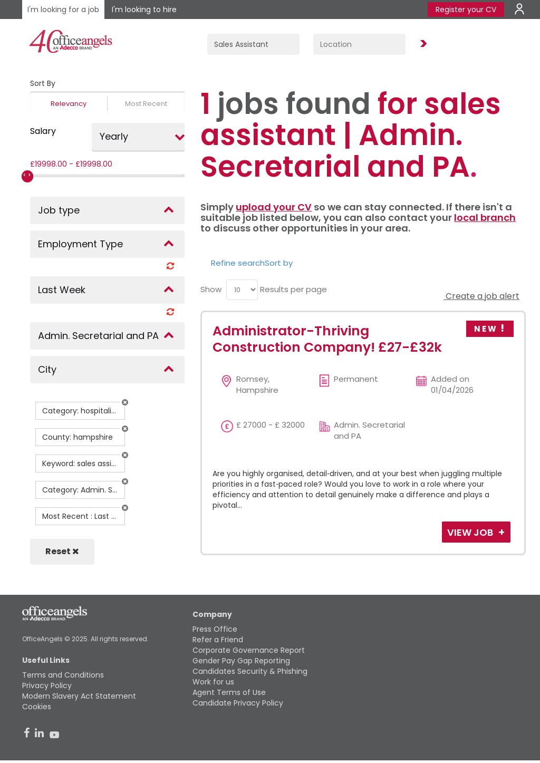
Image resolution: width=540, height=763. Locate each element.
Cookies (36, 706)
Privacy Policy (47, 685)
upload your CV (274, 207)
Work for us (213, 682)
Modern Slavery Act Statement (79, 696)
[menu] (242, 289)
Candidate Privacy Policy (237, 703)
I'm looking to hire (144, 9)
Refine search (238, 262)
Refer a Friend (217, 639)
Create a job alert (481, 296)
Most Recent (146, 104)
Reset (62, 551)
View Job (471, 532)
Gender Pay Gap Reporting (241, 660)
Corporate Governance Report (248, 650)
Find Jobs (422, 44)
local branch (485, 217)
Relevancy (68, 104)
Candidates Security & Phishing (249, 671)
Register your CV (466, 9)
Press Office (214, 629)
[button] (125, 402)
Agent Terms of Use (229, 692)
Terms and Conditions (63, 675)
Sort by (279, 262)
